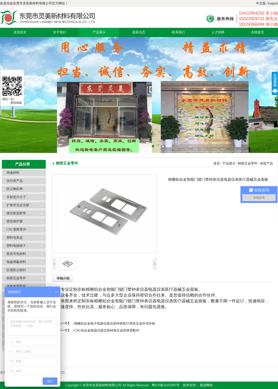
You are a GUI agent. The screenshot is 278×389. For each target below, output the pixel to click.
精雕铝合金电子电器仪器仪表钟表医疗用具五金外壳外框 (114, 323)
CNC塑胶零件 (16, 229)
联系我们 (178, 32)
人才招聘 (218, 32)
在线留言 (257, 32)
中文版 (261, 3)
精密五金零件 (16, 278)
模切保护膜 (14, 221)
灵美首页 (19, 32)
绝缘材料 (12, 172)
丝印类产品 (14, 181)
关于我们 (59, 32)
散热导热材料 (16, 254)
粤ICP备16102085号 (166, 385)
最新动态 (138, 32)
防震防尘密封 (16, 270)
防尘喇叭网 (14, 189)
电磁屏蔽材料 (16, 262)
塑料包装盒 (14, 237)
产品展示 (99, 32)
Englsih (273, 3)
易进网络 (206, 385)
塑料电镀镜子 (16, 245)
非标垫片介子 (16, 197)
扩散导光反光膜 (17, 205)
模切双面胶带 (16, 213)
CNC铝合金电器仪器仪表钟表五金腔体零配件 (106, 330)
